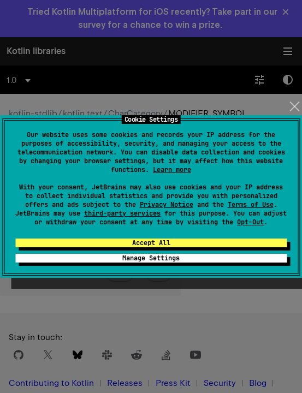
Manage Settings (151, 258)
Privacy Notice (166, 204)
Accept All (151, 243)
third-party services (122, 213)
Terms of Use (251, 204)
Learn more (172, 169)
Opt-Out (250, 222)
